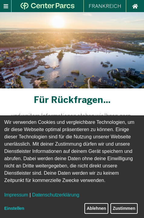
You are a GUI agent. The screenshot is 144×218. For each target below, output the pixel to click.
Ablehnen (96, 208)
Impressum (16, 194)
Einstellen (14, 208)
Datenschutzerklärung (55, 194)
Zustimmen (124, 208)
